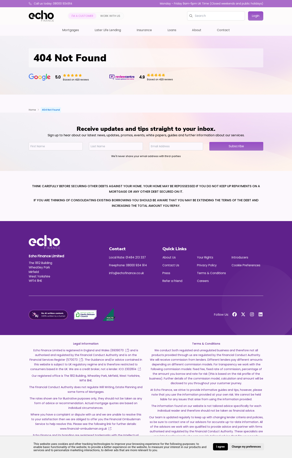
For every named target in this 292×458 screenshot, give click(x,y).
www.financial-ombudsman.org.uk (85, 429)
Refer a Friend (172, 281)
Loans (171, 30)
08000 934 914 (136, 265)
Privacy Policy (207, 265)
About (196, 30)
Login (255, 16)
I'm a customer (82, 16)
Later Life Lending (108, 30)
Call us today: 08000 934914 (50, 3)
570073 (74, 360)
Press (166, 273)
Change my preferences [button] (246, 446)
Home (32, 109)
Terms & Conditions (211, 273)
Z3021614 (133, 369)
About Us (169, 257)
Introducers (240, 257)
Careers (203, 281)
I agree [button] (220, 446)
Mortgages (70, 30)
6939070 (120, 350)
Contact (223, 30)
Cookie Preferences (246, 265)
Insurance (144, 30)
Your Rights (205, 257)
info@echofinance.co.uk (126, 273)
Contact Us (170, 265)
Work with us (110, 16)
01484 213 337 (136, 257)
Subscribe (236, 146)
